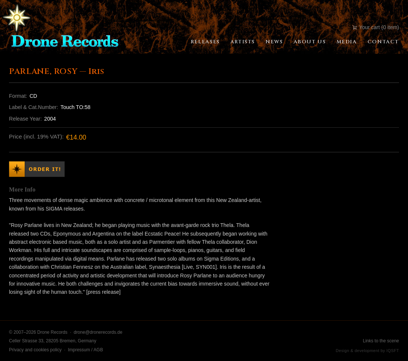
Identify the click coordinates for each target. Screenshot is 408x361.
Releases (205, 41)
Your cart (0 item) (375, 27)
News (274, 41)
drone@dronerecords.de (98, 332)
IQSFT (392, 350)
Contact (383, 41)
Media (347, 41)
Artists (242, 41)
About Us (310, 41)
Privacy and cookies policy (35, 349)
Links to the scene (381, 340)
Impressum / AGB (85, 349)
